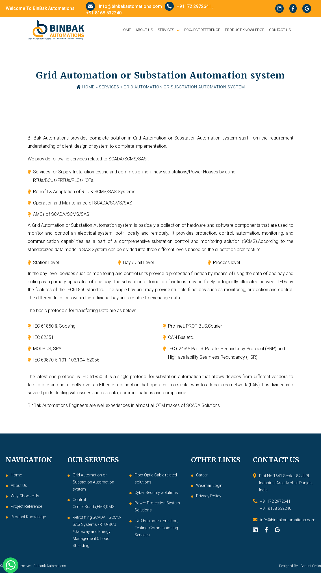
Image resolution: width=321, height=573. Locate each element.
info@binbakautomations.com (124, 6)
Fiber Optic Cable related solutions (156, 478)
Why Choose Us (25, 496)
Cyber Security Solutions (156, 492)
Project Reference (202, 30)
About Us (144, 30)
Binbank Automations (49, 566)
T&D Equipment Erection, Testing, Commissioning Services (156, 527)
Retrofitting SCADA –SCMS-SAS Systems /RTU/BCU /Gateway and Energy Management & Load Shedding (97, 531)
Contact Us (280, 30)
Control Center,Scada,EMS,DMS (93, 503)
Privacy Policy (208, 496)
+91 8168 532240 (104, 13)
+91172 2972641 (188, 6)
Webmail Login (209, 485)
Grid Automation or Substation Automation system (93, 482)
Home (126, 30)
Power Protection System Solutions (157, 506)
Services (166, 30)
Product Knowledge (244, 30)
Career (202, 475)
